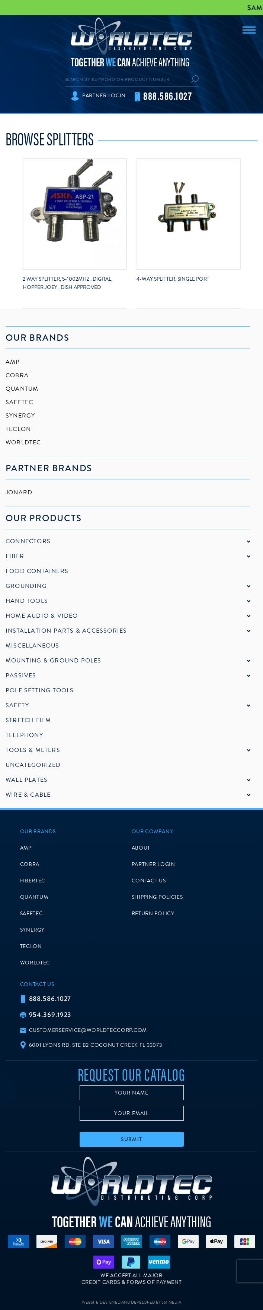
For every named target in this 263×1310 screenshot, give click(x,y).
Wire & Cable (28, 794)
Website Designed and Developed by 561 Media (131, 1302)
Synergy (20, 415)
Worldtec (23, 442)
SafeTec (19, 402)
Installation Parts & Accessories (66, 630)
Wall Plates (27, 779)
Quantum (22, 388)
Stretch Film (28, 720)
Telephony (24, 735)
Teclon (18, 429)
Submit (131, 1139)
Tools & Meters (33, 750)
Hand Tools (27, 600)
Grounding (26, 586)
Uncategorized (33, 765)
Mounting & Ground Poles (54, 660)
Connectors (28, 541)
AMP (13, 362)
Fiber (15, 556)
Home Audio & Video (42, 615)
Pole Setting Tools (40, 690)
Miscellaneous (33, 645)
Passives (21, 675)
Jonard (19, 492)
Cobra (17, 375)
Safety (17, 705)
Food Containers (37, 571)
